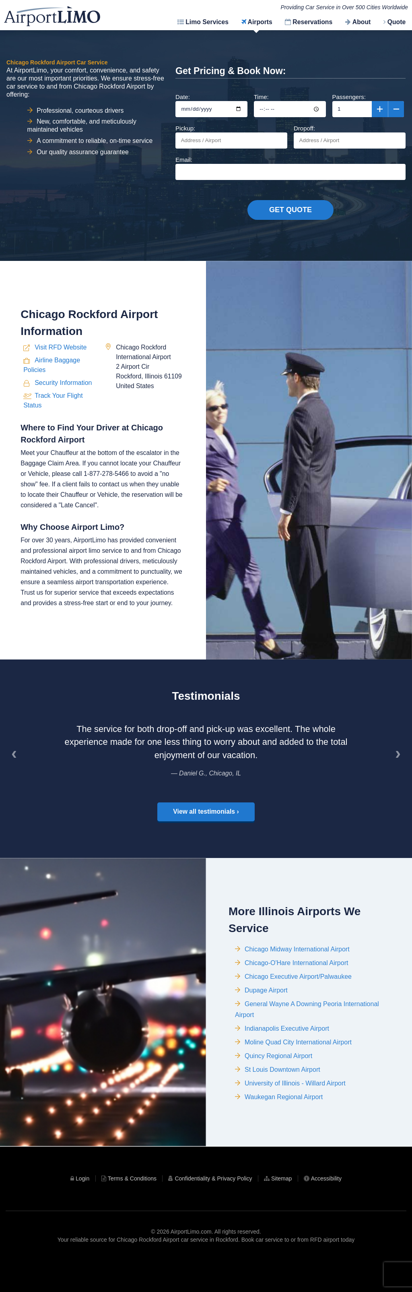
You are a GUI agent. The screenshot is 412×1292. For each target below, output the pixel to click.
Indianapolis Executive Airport (287, 1075)
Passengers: (368, 105)
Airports (260, 22)
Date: (211, 105)
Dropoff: (350, 137)
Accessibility (326, 1209)
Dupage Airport (266, 1037)
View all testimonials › (206, 836)
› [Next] (400, 782)
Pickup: (231, 137)
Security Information (63, 425)
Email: (290, 168)
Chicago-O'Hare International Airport (296, 1009)
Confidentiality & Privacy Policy (213, 1209)
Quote (396, 22)
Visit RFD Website (61, 389)
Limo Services (207, 22)
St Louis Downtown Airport (282, 1116)
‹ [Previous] (17, 782)
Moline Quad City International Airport (298, 1088)
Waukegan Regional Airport (284, 1143)
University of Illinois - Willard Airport (295, 1130)
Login (82, 1209)
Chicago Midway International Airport (297, 995)
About (361, 22)
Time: (290, 105)
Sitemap (281, 1209)
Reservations (312, 22)
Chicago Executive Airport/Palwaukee (298, 1023)
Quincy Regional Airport (278, 1102)
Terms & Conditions (132, 1209)
